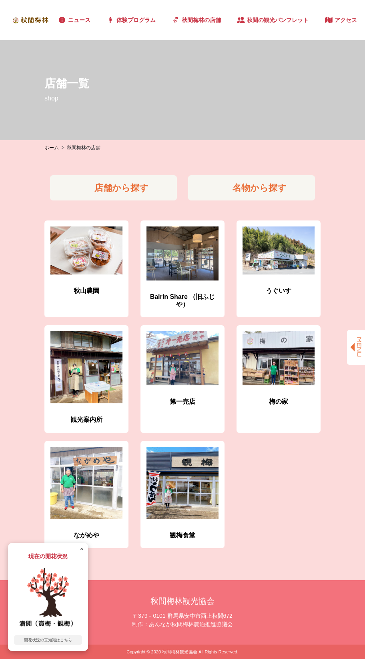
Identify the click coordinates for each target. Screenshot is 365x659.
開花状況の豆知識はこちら (48, 640)
